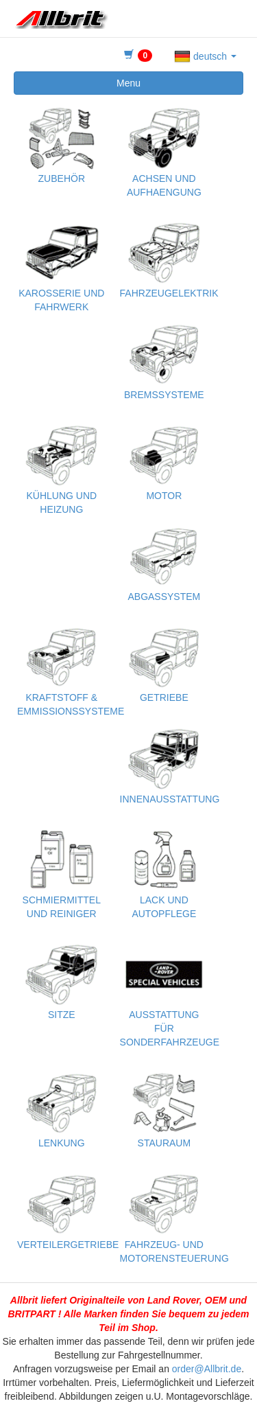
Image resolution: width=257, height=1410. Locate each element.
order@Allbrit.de (206, 1368)
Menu (128, 83)
